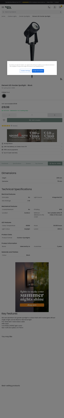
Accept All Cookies (38, 70)
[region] (32, 68)
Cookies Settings (25, 70)
